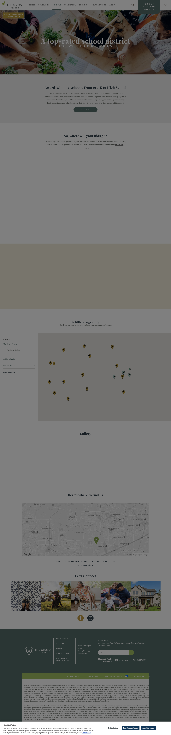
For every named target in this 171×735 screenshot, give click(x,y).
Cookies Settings (113, 728)
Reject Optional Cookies (130, 728)
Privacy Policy (86, 733)
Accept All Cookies (148, 728)
